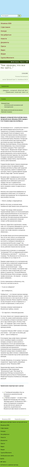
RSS (2, 458)
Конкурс (4, 31)
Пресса (3, 46)
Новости (4, 39)
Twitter (3, 462)
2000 (27, 62)
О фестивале (5, 27)
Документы (5, 42)
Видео (3, 50)
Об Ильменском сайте (7, 455)
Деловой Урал (5, 103)
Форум (3, 54)
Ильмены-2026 (6, 23)
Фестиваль (15, 62)
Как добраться (6, 35)
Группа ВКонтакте (7, 58)
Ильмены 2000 (6, 419)
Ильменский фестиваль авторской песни (14, 7)
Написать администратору (9, 465)
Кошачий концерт (20, 419)
